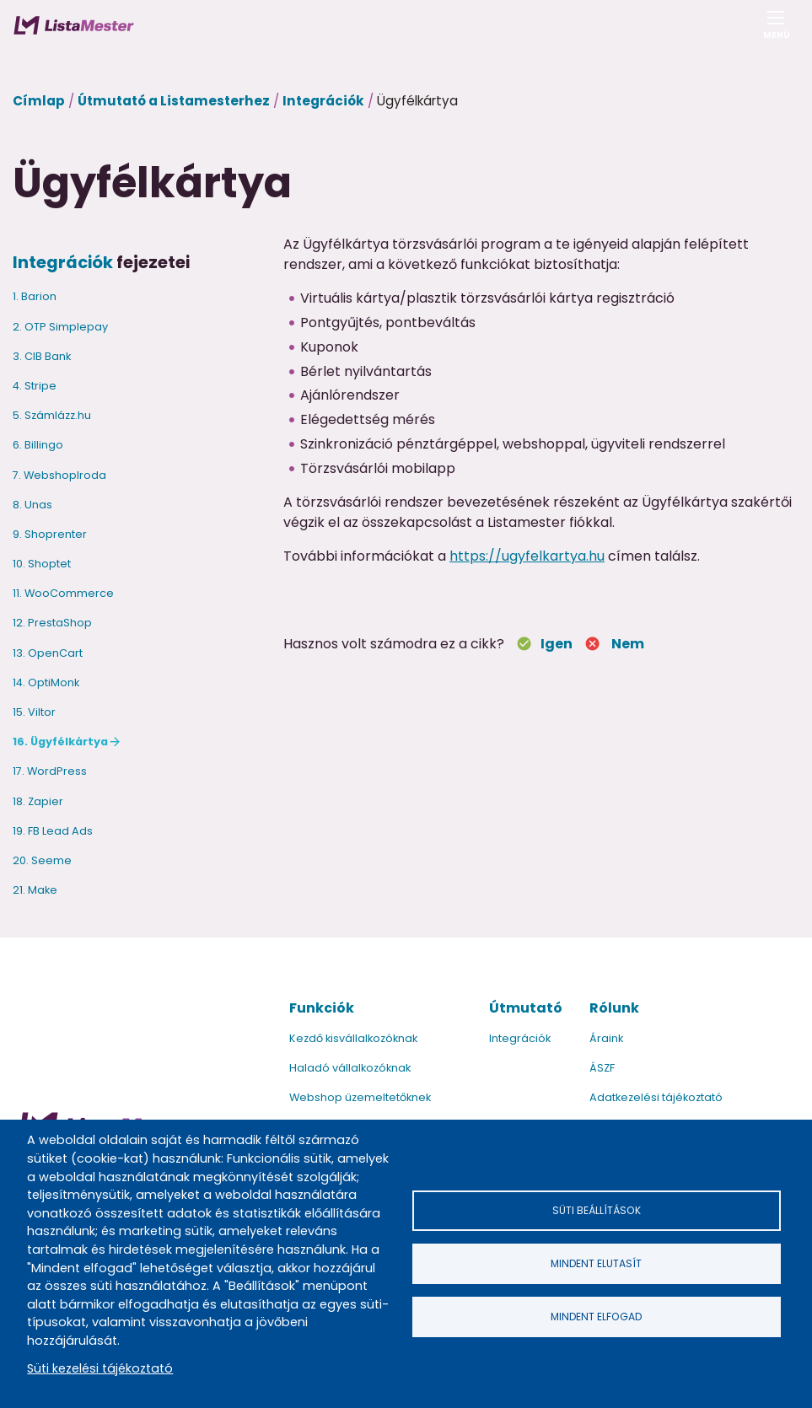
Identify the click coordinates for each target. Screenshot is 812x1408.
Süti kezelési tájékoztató (100, 1368)
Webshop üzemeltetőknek (360, 1097)
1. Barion (34, 296)
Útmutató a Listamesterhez (174, 101)
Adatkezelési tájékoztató (656, 1097)
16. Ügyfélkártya (60, 741)
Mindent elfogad (596, 1316)
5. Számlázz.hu (52, 415)
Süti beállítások (596, 1210)
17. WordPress (50, 771)
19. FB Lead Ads (53, 831)
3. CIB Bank (42, 356)
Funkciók (321, 1008)
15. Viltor (34, 712)
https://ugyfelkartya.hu (527, 556)
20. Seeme (42, 860)
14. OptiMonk (46, 682)
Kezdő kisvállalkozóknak (353, 1038)
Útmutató (525, 1008)
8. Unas (32, 504)
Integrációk (323, 101)
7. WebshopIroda (59, 475)
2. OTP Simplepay (60, 327)
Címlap (39, 101)
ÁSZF (602, 1068)
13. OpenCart (48, 653)
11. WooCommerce (63, 593)
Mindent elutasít (596, 1263)
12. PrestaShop (52, 622)
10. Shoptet (42, 563)
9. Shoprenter (50, 534)
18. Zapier (38, 801)
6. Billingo (38, 445)
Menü (775, 30)
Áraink (606, 1038)
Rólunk (614, 1008)
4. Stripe (34, 386)
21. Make (35, 890)
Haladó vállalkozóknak (350, 1068)
